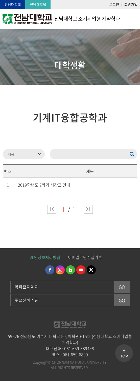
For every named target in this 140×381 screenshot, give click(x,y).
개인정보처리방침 (45, 257)
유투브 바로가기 (80, 269)
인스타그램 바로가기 (60, 269)
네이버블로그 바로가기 (70, 269)
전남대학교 (13, 4)
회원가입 (130, 4)
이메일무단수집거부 (85, 257)
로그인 (114, 4)
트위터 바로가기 (91, 269)
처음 (51, 209)
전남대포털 (38, 4)
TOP (124, 356)
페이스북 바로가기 (49, 269)
